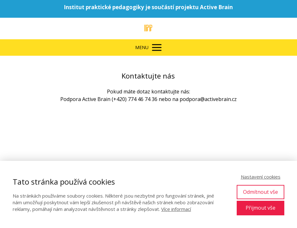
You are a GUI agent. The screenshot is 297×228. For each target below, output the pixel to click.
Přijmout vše (260, 207)
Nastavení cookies (260, 177)
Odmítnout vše (260, 191)
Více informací (176, 209)
